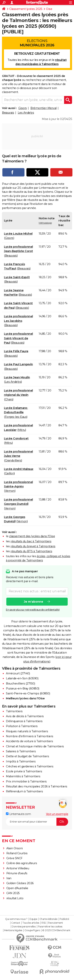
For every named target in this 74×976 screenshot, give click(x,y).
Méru (21, 430)
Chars (9, 399)
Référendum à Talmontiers (24, 791)
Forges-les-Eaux (16, 417)
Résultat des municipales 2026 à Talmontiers (36, 786)
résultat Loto (14, 898)
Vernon (10, 491)
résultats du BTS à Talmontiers (31, 551)
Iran (8, 878)
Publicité (64, 919)
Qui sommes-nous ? (16, 919)
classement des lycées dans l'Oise (32, 536)
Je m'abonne (33, 601)
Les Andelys (26, 112)
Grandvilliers (13, 460)
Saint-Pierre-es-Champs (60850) (28, 693)
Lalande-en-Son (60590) (22, 678)
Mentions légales (13, 930)
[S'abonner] (37, 822)
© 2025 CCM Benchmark (56, 930)
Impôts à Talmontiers (21, 761)
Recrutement (55, 922)
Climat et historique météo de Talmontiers (35, 746)
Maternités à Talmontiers (23, 776)
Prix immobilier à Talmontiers (26, 781)
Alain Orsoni (14, 848)
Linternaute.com (18, 814)
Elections (37, 43)
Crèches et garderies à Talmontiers (29, 766)
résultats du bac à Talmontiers (30, 541)
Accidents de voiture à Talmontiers (29, 741)
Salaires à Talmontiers (21, 751)
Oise (49, 9)
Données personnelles (24, 926)
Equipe (33, 919)
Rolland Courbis (17, 853)
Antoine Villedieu (17, 868)
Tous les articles (30, 922)
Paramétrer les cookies (50, 926)
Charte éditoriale (48, 919)
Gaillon (9, 473)
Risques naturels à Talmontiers (27, 731)
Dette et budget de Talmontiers (27, 756)
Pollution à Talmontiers (22, 726)
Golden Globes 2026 (20, 883)
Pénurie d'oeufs (16, 873)
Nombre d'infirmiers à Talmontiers (29, 736)
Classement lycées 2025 (25, 9)
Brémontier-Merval (43, 108)
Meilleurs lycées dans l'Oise (25, 698)
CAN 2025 (13, 893)
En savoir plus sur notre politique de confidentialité (33, 609)
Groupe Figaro (32, 930)
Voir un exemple (57, 814)
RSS (43, 922)
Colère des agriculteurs (21, 863)
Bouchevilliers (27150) (20, 683)
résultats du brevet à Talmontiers (32, 546)
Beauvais (8, 112)
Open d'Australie (17, 888)
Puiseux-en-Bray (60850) (22, 688)
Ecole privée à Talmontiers (24, 771)
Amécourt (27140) (18, 673)
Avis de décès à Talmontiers (25, 716)
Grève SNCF (14, 858)
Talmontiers (14, 711)
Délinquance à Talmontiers (24, 721)
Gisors (22, 108)
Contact (15, 922)
